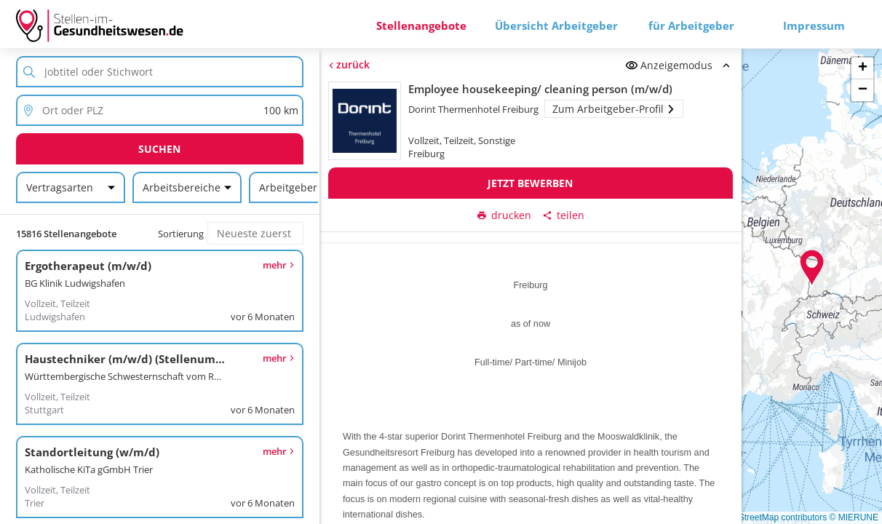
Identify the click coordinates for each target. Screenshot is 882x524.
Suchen (159, 149)
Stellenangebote (421, 25)
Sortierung (181, 233)
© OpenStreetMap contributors (767, 517)
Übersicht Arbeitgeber (556, 25)
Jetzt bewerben (530, 183)
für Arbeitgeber (691, 25)
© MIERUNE (853, 517)
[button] (812, 268)
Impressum (814, 25)
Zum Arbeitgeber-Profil (613, 109)
